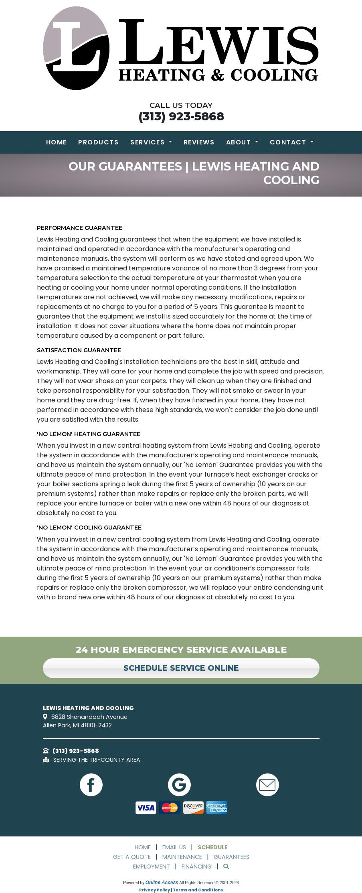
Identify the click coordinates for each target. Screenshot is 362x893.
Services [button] (148, 142)
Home (56, 142)
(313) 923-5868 (181, 116)
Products (98, 142)
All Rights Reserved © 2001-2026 (209, 883)
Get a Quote (132, 857)
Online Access (162, 882)
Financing (197, 867)
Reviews (199, 142)
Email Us (174, 847)
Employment (151, 867)
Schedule (213, 847)
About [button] (239, 142)
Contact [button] (289, 142)
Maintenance (182, 857)
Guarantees (231, 857)
